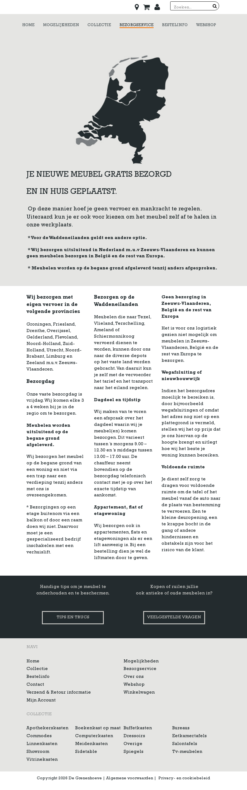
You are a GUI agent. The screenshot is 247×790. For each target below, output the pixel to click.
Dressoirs (134, 736)
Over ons (134, 677)
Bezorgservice (140, 669)
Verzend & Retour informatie (58, 693)
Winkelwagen (139, 693)
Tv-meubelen (187, 752)
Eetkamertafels (189, 736)
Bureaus (181, 728)
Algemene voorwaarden (129, 778)
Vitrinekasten (42, 760)
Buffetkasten (138, 728)
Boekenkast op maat (98, 728)
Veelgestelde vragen (174, 618)
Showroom (37, 752)
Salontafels (184, 744)
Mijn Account (41, 700)
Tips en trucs (73, 618)
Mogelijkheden (141, 661)
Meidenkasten (91, 744)
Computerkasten (94, 736)
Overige (133, 744)
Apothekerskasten (47, 728)
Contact (35, 685)
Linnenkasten (41, 744)
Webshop (134, 685)
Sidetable (86, 752)
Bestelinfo (38, 677)
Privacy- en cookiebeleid (184, 778)
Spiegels (133, 752)
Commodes (39, 736)
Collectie (37, 669)
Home (32, 661)
